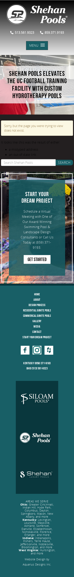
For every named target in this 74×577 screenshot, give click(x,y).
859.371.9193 (52, 32)
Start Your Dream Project (37, 337)
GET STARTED (37, 259)
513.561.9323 (22, 32)
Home (37, 294)
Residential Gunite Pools (37, 310)
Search (64, 162)
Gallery (37, 321)
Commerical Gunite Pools (37, 315)
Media (37, 326)
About (37, 299)
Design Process (37, 305)
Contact (37, 331)
